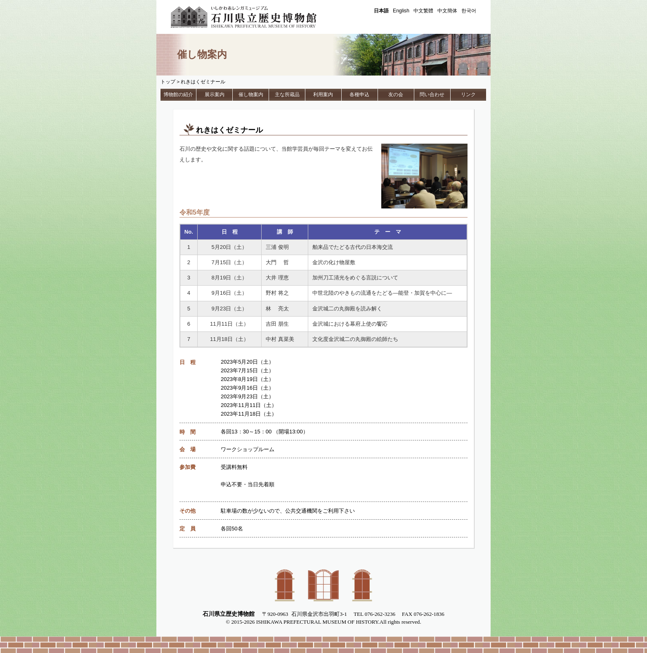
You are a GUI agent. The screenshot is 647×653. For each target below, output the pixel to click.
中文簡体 (447, 11)
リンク (468, 94)
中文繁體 (423, 11)
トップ (168, 82)
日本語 (381, 11)
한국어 (468, 11)
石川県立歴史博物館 (255, 17)
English (401, 11)
